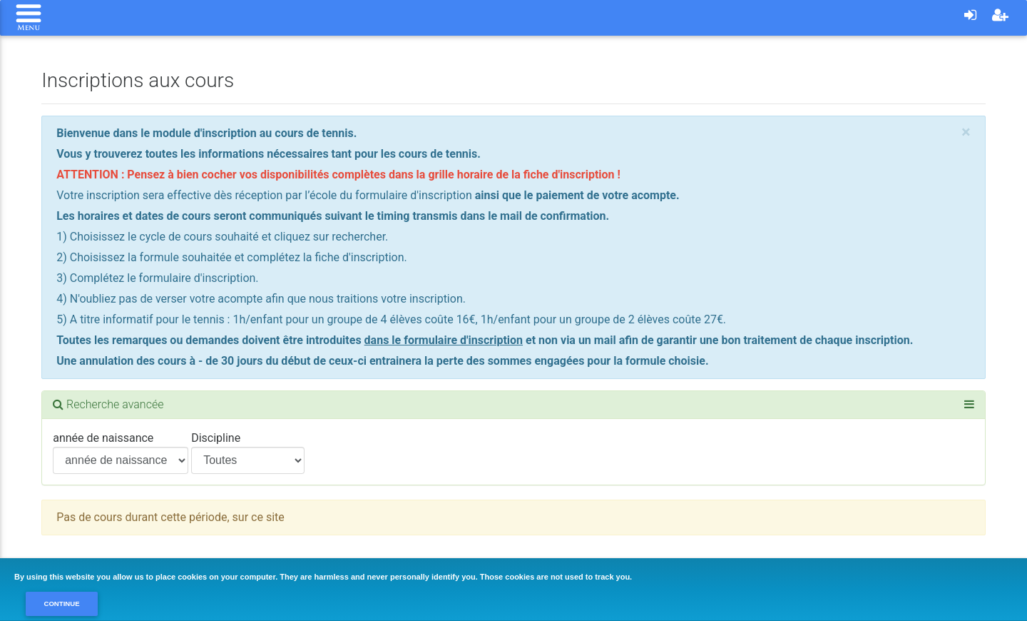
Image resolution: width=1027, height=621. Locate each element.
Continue (61, 603)
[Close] (966, 132)
